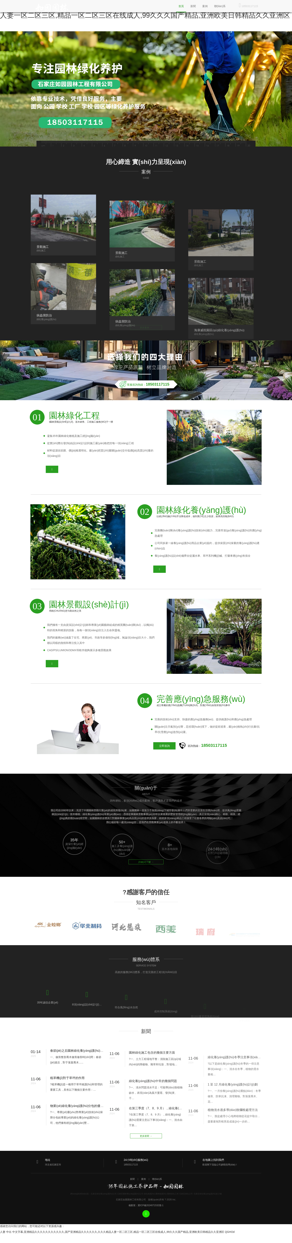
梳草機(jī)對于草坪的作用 (67, 1094)
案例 (205, 6)
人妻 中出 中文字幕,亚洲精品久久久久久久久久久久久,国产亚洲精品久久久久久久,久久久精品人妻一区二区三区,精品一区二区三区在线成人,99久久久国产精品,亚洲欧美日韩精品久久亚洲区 (112, 1231)
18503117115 (248, 5)
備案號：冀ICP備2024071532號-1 (146, 1205)
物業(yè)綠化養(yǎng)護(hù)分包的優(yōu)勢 (80, 1127)
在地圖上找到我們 (213, 1159)
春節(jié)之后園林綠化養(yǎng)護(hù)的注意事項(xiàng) (87, 1067)
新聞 (193, 6)
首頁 (181, 6)
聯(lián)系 (220, 6)
